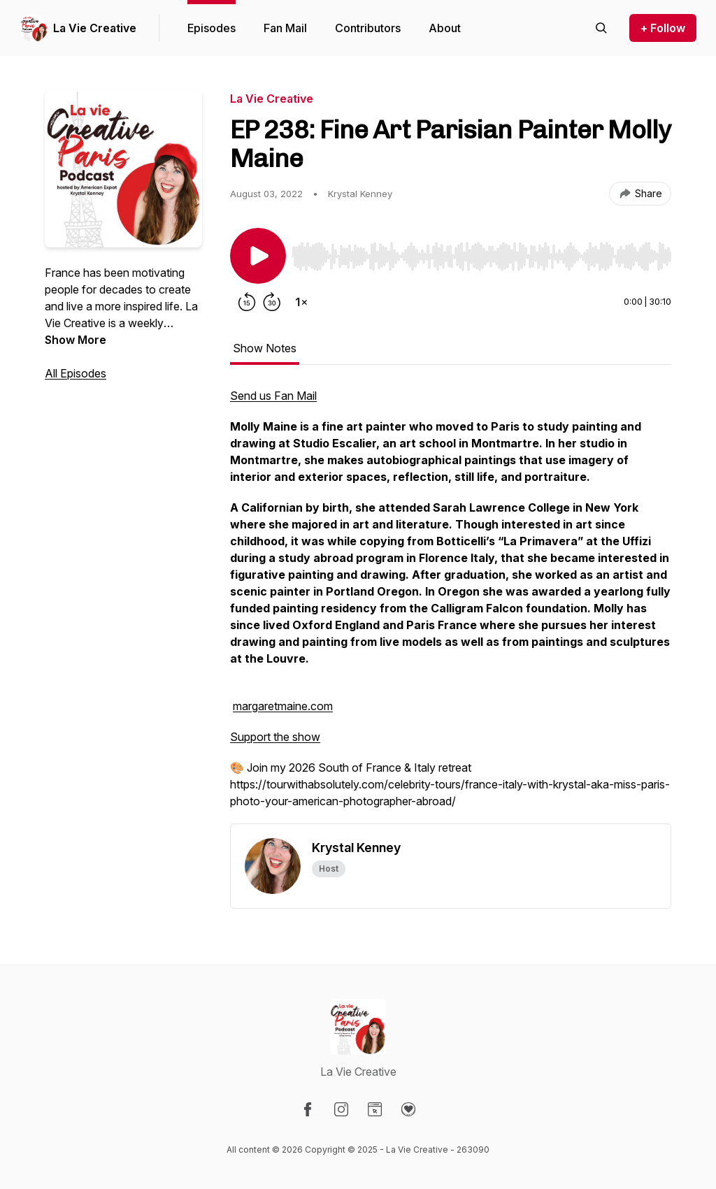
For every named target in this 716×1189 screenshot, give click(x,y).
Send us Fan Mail (273, 396)
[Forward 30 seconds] (272, 302)
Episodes (211, 28)
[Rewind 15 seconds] (247, 302)
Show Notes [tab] (264, 348)
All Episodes (75, 373)
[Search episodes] (601, 28)
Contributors (368, 28)
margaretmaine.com (283, 706)
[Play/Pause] (258, 256)
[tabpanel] (450, 605)
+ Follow (662, 28)
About (445, 28)
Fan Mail (285, 28)
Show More (75, 340)
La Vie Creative (94, 28)
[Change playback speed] (301, 302)
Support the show (275, 737)
